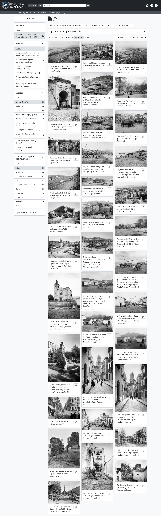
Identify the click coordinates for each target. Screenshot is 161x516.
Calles (30, 189)
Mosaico (79, 38)
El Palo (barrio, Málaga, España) (30, 130)
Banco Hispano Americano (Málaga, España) (30, 85)
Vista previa (54, 38)
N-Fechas (30, 172)
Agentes (19, 43)
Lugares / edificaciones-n (30, 185)
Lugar (30, 111)
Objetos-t (30, 193)
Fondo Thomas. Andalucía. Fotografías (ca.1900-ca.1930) (30, 35)
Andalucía (30, 106)
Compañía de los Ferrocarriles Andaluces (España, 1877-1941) (30, 54)
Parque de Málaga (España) (30, 115)
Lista (87, 38)
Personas (30, 202)
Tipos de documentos (26, 212)
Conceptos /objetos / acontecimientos (25, 157)
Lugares (19, 92)
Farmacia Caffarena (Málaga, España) (30, 78)
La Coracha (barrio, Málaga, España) (30, 135)
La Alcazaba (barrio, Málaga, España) (30, 141)
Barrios (30, 206)
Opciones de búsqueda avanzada (65, 31)
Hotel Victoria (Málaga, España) (30, 73)
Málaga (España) (30, 102)
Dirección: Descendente (136, 38)
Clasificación (67, 38)
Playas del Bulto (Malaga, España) (30, 148)
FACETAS (29, 18)
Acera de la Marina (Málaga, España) (30, 124)
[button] (147, 5)
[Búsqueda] (65, 5)
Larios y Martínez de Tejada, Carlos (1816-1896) (30, 67)
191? (30, 181)
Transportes (30, 198)
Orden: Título (119, 38)
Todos (18, 30)
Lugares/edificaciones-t (30, 177)
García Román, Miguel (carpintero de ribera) (30, 60)
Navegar (32, 5)
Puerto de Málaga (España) (30, 119)
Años (30, 168)
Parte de (20, 25)
